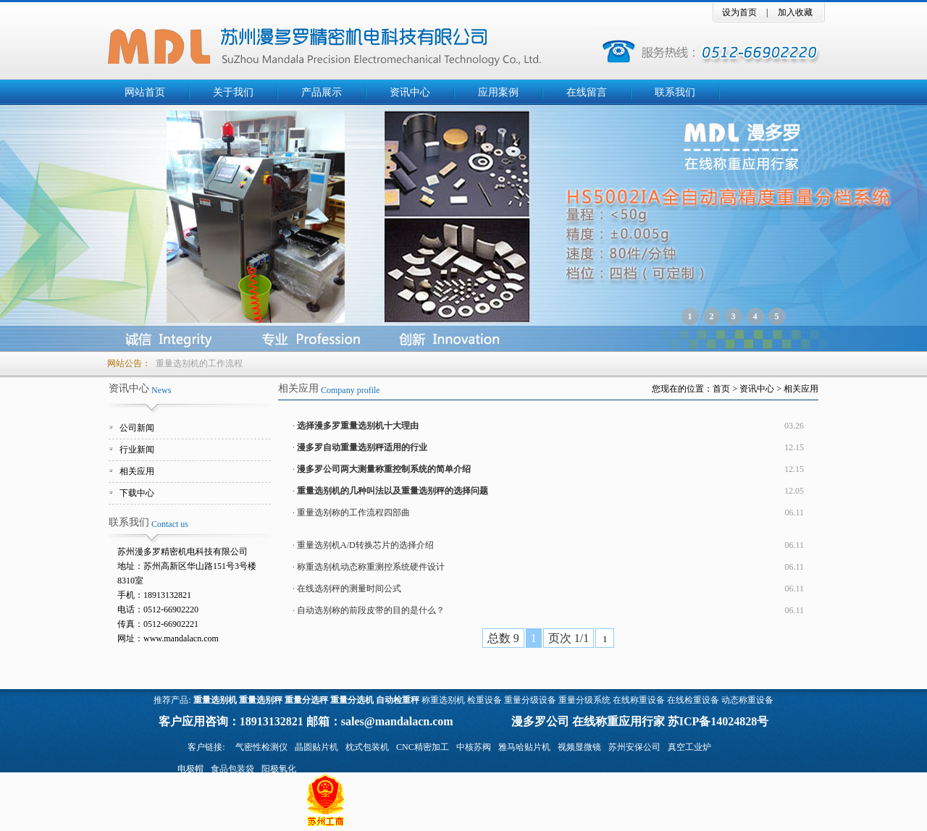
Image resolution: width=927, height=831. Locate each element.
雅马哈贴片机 (524, 747)
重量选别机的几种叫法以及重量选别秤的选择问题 (392, 491)
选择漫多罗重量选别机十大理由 (358, 426)
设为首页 (739, 12)
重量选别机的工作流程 (199, 363)
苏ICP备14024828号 (718, 721)
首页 (721, 389)
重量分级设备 (530, 700)
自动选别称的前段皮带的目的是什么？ (371, 610)
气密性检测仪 (261, 747)
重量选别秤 (260, 700)
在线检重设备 (693, 700)
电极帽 (190, 769)
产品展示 (321, 92)
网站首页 (145, 92)
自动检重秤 (397, 700)
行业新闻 (136, 449)
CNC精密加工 (422, 747)
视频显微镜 (579, 747)
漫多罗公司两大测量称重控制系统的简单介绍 (384, 469)
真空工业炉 (689, 747)
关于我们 (233, 92)
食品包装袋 (232, 769)
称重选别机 (443, 700)
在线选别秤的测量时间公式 (349, 588)
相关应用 (136, 471)
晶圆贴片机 (316, 747)
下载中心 (136, 493)
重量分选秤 (306, 700)
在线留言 (586, 92)
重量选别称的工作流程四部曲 (353, 512)
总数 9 (503, 638)
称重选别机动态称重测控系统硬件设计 (371, 567)
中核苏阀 (473, 747)
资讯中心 (410, 92)
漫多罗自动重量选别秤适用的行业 (362, 447)
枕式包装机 (367, 747)
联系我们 (675, 92)
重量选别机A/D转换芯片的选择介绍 (365, 545)
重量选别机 (215, 700)
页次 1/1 (568, 638)
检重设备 (484, 700)
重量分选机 (352, 700)
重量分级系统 (584, 700)
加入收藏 (795, 12)
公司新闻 (136, 428)
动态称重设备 (747, 700)
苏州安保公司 (634, 747)
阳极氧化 (278, 769)
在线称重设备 (639, 700)
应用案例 (498, 92)
